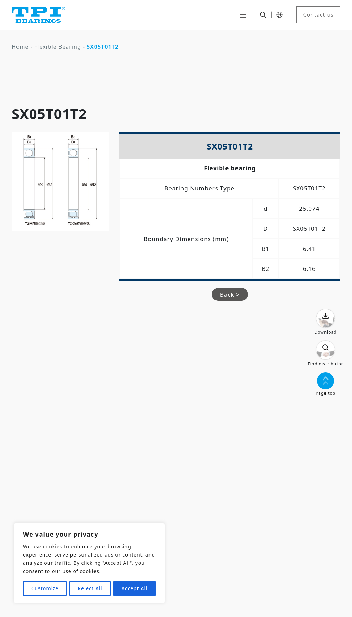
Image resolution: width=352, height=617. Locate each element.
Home (20, 47)
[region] (89, 563)
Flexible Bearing (57, 47)
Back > (230, 294)
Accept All (134, 588)
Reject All (90, 588)
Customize (44, 588)
